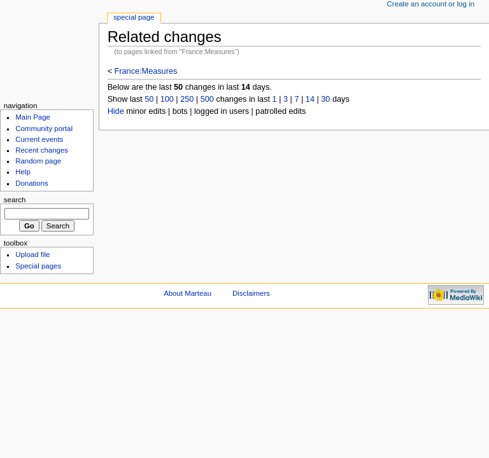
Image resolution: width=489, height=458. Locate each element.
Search (15, 200)
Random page (38, 161)
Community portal (44, 128)
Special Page (133, 17)
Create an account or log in (431, 4)
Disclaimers (251, 293)
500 (207, 99)
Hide (116, 111)
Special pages (38, 266)
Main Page (32, 117)
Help (23, 172)
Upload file (32, 254)
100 (167, 99)
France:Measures (146, 71)
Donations (31, 183)
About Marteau (187, 293)
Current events (39, 139)
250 (187, 99)
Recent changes (41, 150)
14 (310, 99)
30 (325, 99)
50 (149, 99)
